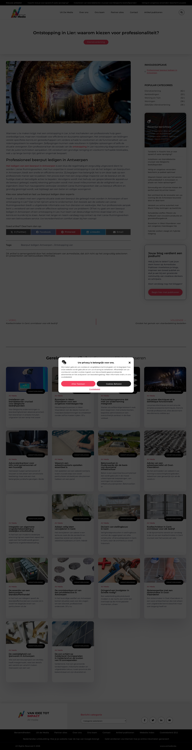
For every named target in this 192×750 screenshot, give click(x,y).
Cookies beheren (114, 384)
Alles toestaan (78, 384)
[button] (129, 362)
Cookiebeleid (94, 389)
